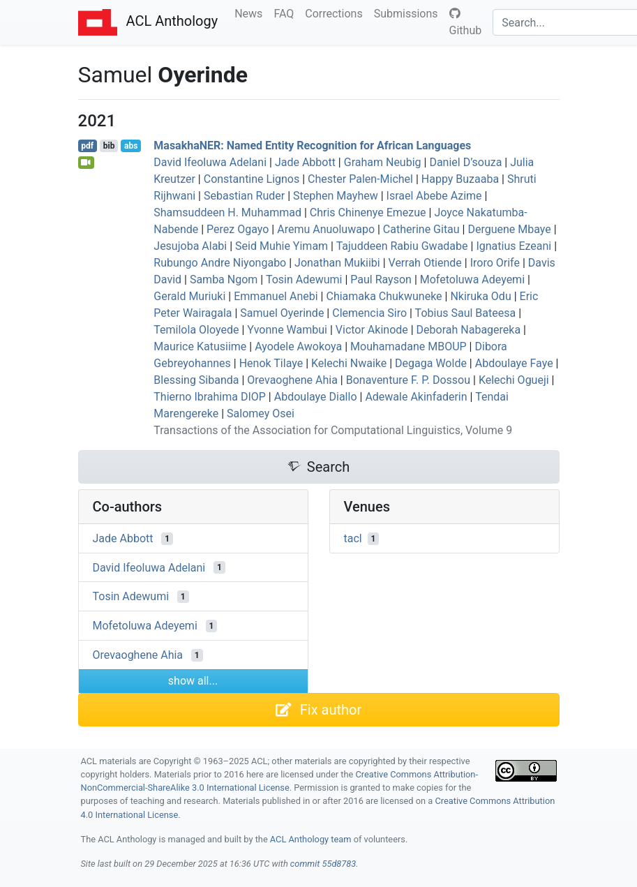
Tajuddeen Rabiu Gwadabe (402, 246)
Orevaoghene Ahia (292, 380)
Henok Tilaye (271, 363)
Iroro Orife (495, 262)
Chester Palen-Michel (360, 179)
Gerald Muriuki (189, 296)
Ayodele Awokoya (298, 346)
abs (130, 146)
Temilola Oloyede (196, 329)
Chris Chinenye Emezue (368, 212)
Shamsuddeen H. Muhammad (227, 212)
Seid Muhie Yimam (281, 246)
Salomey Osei (260, 413)
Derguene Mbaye (508, 229)
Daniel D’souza (465, 162)
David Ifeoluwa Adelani (210, 162)
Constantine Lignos (252, 179)
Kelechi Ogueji (514, 380)
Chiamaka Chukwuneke (384, 296)
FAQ (286, 12)
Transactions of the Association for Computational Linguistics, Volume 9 (332, 430)
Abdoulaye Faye (514, 363)
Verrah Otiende (425, 262)
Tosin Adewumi (304, 279)
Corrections (336, 12)
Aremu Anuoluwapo (326, 229)
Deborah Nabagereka (469, 329)
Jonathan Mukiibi (337, 262)
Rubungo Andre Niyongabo (219, 262)
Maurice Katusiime (199, 346)
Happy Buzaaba (460, 179)
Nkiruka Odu (480, 296)
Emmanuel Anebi (276, 296)
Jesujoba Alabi (190, 246)
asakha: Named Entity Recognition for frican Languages (312, 145)
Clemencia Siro (369, 313)
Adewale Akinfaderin (416, 396)
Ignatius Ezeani (513, 246)
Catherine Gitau (421, 229)
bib (109, 146)
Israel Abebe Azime (434, 195)
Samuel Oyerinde (282, 313)
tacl (353, 538)
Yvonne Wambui (287, 329)
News (251, 12)
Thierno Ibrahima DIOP (209, 396)
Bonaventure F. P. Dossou (408, 380)
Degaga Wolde (431, 363)
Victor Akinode (372, 329)
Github (465, 22)
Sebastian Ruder (244, 195)
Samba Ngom (223, 279)
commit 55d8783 (323, 863)
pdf (87, 146)
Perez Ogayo (238, 229)
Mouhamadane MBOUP (408, 346)
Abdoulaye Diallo (315, 396)
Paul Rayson (381, 279)
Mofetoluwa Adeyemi (472, 279)
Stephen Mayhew (335, 195)
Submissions (409, 12)
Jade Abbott (305, 162)
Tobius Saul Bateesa (465, 313)
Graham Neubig (382, 162)
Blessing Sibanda (196, 380)
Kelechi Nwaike (349, 363)
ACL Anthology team (311, 839)
